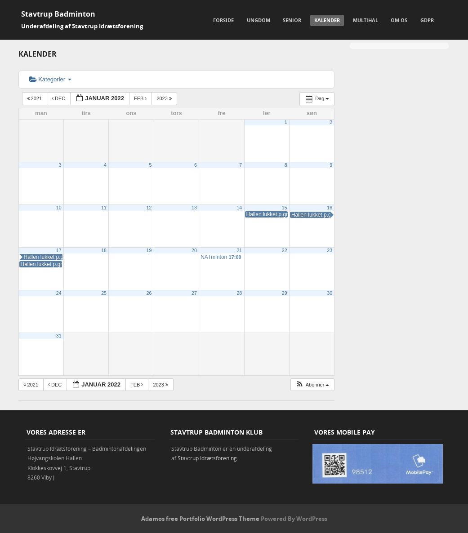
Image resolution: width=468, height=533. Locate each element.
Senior (292, 20)
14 (239, 207)
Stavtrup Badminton (58, 14)
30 (329, 293)
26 (149, 293)
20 (194, 250)
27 (194, 293)
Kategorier (50, 79)
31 (59, 335)
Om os (399, 20)
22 (284, 250)
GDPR (427, 20)
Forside (223, 20)
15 (284, 207)
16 (329, 207)
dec (59, 98)
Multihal (365, 20)
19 (149, 250)
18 (104, 250)
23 (329, 250)
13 (194, 207)
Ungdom (258, 20)
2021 (35, 98)
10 (59, 207)
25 (104, 293)
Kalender (327, 20)
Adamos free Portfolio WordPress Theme (200, 519)
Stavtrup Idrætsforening (207, 458)
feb (141, 98)
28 (239, 293)
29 (284, 293)
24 (59, 293)
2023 (164, 98)
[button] (312, 385)
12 (149, 207)
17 (59, 250)
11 (104, 207)
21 (239, 250)
